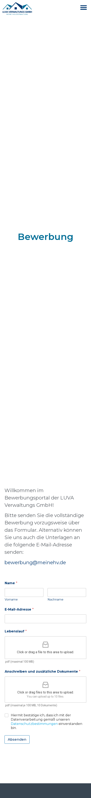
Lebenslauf (16, 631)
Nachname (55, 599)
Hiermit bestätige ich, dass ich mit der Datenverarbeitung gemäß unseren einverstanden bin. (46, 721)
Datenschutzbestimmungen (34, 724)
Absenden (17, 739)
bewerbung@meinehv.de (35, 562)
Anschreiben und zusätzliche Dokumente (42, 671)
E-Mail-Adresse (19, 609)
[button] (83, 7)
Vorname (11, 599)
